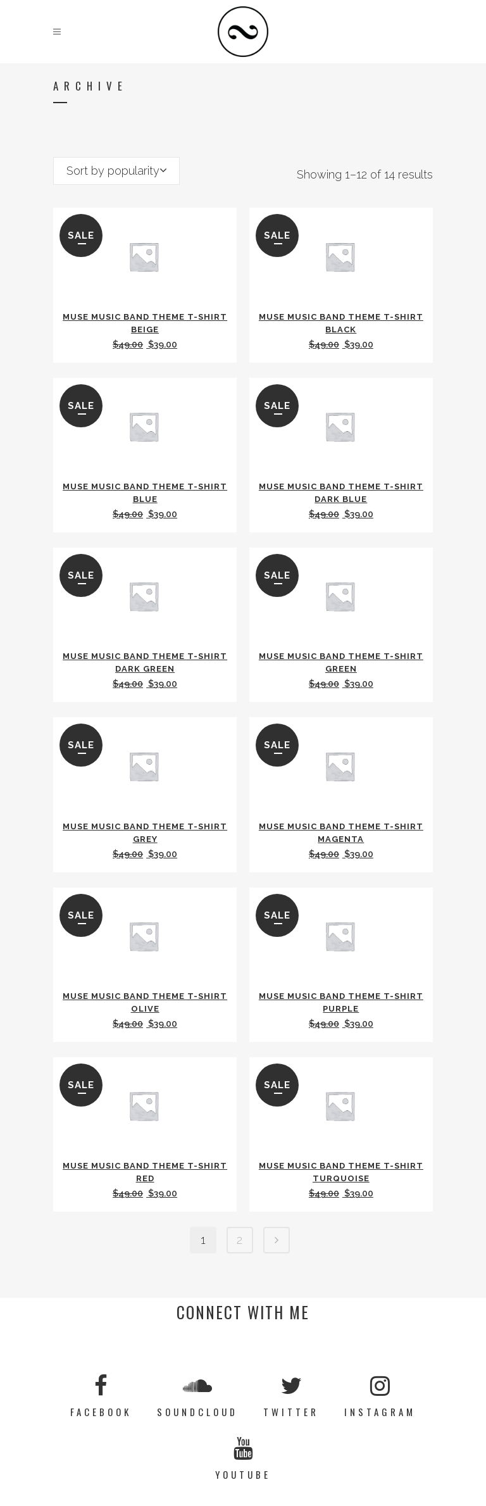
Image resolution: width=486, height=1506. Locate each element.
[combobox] (116, 171)
